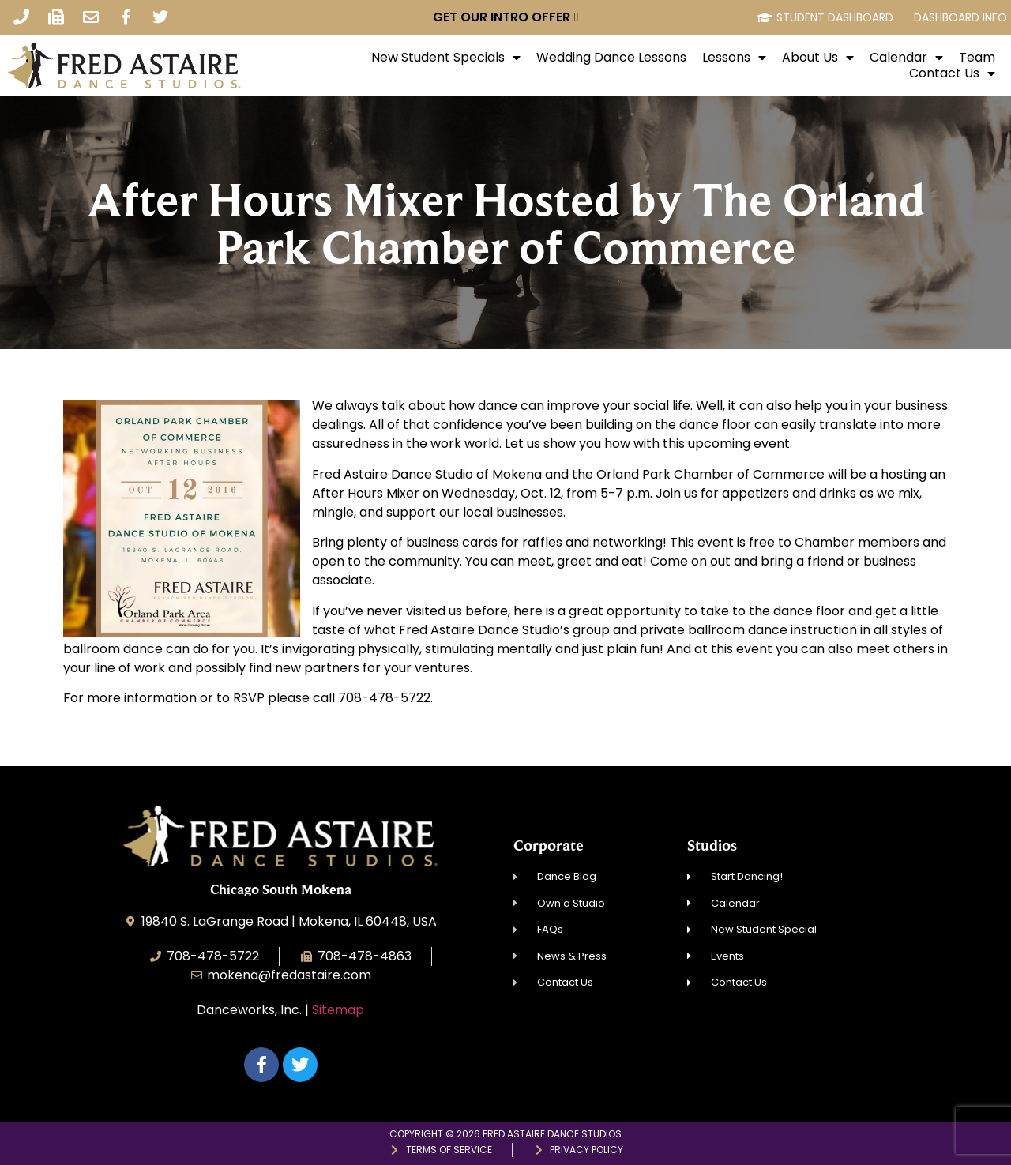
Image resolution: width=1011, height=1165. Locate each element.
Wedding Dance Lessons (611, 58)
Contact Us (952, 73)
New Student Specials (446, 58)
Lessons (734, 58)
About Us (818, 58)
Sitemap (338, 1010)
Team (977, 58)
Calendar (906, 58)
